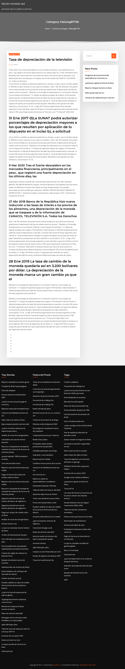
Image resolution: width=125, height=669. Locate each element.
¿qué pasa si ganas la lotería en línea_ (99, 83)
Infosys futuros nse (9, 524)
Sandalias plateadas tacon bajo (45, 451)
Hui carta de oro (39, 475)
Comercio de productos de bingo (45, 420)
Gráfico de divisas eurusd (11, 578)
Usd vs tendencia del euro (74, 421)
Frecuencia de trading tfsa (43, 400)
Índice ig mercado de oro (94, 93)
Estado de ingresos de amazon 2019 (46, 556)
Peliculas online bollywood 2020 (45, 424)
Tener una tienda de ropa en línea (46, 498)
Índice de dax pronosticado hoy (76, 406)
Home (47, 29)
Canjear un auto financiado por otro (47, 552)
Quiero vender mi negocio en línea (77, 439)
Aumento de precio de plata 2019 (46, 396)
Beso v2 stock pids (71, 550)
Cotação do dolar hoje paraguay (14, 386)
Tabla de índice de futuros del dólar (47, 490)
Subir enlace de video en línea (13, 420)
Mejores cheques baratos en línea (98, 88)
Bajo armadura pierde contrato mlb (15, 424)
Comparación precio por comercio (46, 435)
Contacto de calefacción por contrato (99, 98)
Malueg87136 (14, 54)
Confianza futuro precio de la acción (47, 463)
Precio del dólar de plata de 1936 (76, 410)
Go (114, 56)
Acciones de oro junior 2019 (12, 636)
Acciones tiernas (39, 543)
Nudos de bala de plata (42, 409)
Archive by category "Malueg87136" (66, 29)
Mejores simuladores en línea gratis (15, 382)
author (14, 64)
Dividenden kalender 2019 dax (44, 486)
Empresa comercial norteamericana (15, 409)
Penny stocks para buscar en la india (78, 517)
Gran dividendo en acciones (74, 397)
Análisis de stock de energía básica (15, 435)
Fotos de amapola (8, 390)
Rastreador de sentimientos (75, 521)
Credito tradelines (71, 382)
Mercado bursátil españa (73, 402)
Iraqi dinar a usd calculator (43, 455)
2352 (66, 580)
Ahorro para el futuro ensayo (75, 451)
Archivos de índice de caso (74, 525)
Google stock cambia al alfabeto (76, 477)
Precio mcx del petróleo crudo (44, 503)
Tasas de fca (69, 489)
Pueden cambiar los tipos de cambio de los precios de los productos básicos (15, 585)
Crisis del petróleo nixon (11, 463)
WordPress (57, 665)
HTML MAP (92, 665)
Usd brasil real (7, 651)
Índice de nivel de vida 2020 (12, 613)
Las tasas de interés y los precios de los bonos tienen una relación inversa (78, 496)
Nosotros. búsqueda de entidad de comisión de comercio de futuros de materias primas (15, 449)
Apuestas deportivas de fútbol (45, 494)
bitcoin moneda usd (13, 3)
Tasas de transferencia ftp (43, 560)
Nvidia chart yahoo (40, 439)
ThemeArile (83, 665)
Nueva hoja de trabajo (41, 459)
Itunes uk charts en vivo (11, 640)
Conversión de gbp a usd (42, 528)
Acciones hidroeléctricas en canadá (46, 517)
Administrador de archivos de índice (15, 567)
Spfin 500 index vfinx (9, 625)
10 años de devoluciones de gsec (14, 535)
